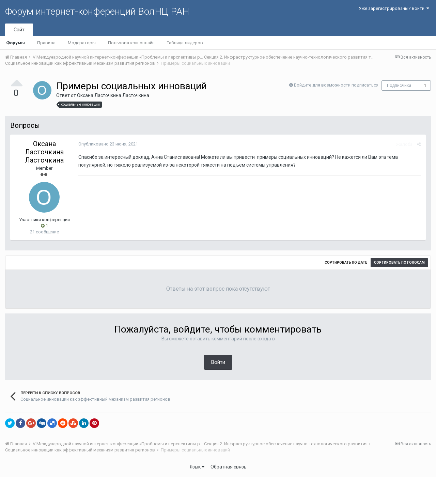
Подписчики (399, 85)
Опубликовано (108, 144)
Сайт (19, 29)
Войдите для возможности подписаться (336, 85)
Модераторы (82, 42)
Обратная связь (229, 467)
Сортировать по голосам (399, 262)
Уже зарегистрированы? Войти (394, 8)
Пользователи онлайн (131, 42)
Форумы (15, 42)
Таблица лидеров (185, 42)
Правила (46, 42)
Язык (197, 467)
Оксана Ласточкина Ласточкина (113, 95)
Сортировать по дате (346, 262)
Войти (218, 362)
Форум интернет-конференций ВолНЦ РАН (97, 11)
